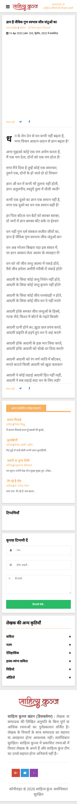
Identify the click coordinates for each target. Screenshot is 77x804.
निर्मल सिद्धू (19, 424)
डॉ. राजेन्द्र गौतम (21, 485)
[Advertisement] (38, 75)
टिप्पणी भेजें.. (38, 604)
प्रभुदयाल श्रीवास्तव (23, 465)
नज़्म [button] (38, 645)
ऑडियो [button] (38, 678)
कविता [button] (38, 637)
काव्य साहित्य (12, 27)
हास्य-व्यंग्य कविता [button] (38, 661)
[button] (20, 122)
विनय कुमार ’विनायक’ (39, 27)
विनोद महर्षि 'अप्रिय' (23, 444)
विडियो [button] (38, 669)
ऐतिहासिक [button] (38, 653)
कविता (22, 27)
